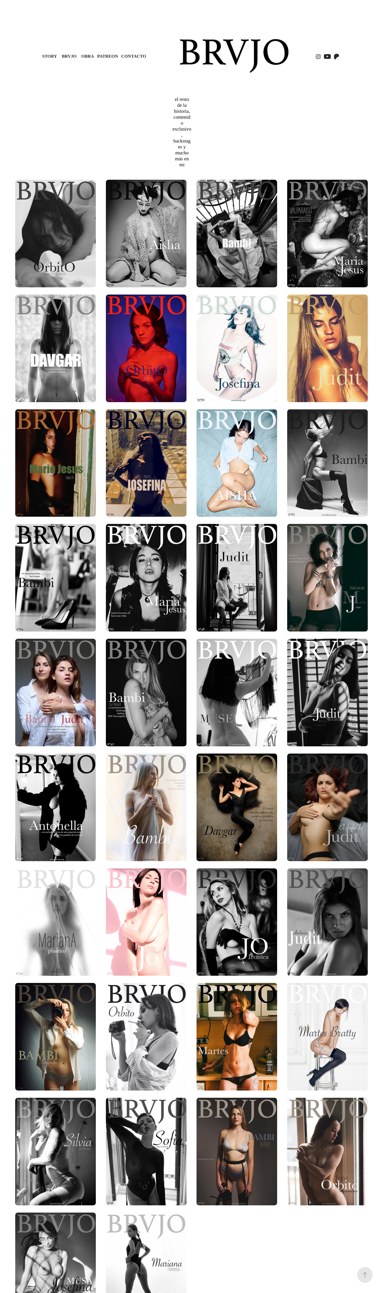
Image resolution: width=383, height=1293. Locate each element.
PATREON (107, 56)
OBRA (87, 56)
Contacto (133, 56)
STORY (49, 56)
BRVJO (69, 56)
